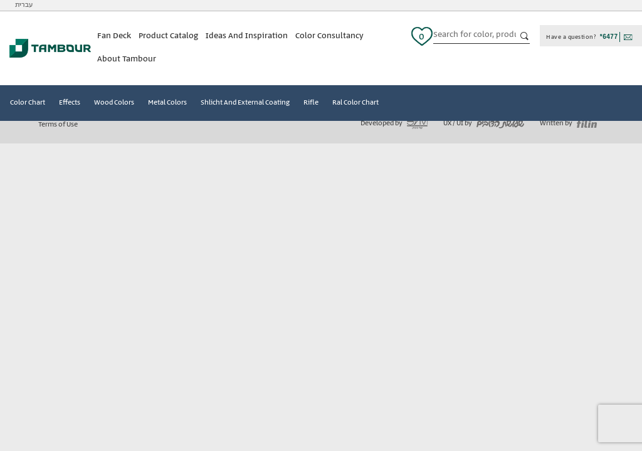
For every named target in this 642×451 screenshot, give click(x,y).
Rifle (310, 103)
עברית (24, 5)
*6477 (609, 36)
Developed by (394, 123)
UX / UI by (483, 123)
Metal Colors (167, 103)
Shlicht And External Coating (245, 103)
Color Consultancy (329, 36)
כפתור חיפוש (525, 36)
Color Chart (27, 103)
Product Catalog (168, 36)
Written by (568, 123)
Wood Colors (114, 103)
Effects (69, 103)
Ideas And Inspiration (247, 36)
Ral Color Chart (355, 103)
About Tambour (126, 59)
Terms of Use (58, 125)
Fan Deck (114, 36)
